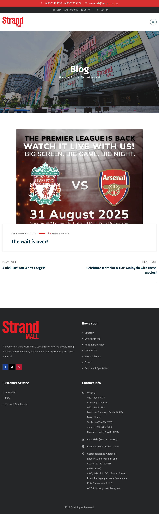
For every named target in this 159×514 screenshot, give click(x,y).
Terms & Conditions (16, 404)
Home (62, 77)
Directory (89, 332)
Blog (73, 77)
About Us (10, 392)
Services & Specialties (97, 368)
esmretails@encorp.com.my (102, 439)
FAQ (7, 398)
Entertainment (92, 338)
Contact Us (91, 350)
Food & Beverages (95, 344)
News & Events (60, 233)
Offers (88, 362)
